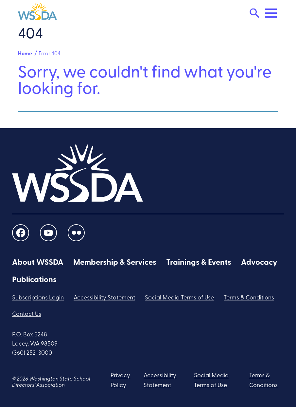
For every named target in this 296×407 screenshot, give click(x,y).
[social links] (20, 233)
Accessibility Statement (104, 298)
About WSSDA (37, 263)
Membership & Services (114, 263)
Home (25, 54)
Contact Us (26, 314)
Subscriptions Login (38, 298)
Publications (34, 280)
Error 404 (50, 54)
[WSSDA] (37, 13)
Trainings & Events (198, 263)
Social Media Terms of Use (179, 298)
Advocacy (259, 263)
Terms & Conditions (249, 298)
